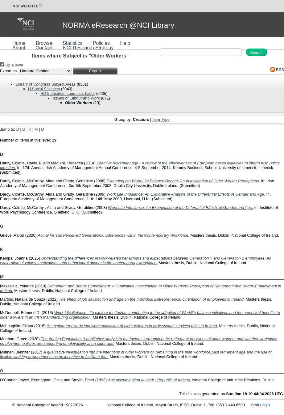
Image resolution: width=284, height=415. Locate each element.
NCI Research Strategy (88, 47)
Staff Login (260, 405)
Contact (43, 47)
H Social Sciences (44, 89)
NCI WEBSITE (27, 6)
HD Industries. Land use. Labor (67, 93)
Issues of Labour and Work (76, 98)
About (18, 47)
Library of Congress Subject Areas (46, 84)
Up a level (11, 65)
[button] (95, 70)
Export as (8, 71)
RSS (276, 69)
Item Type (161, 119)
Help (125, 43)
